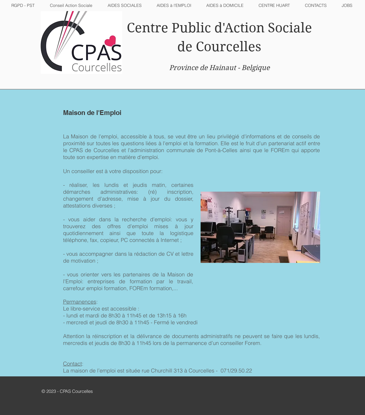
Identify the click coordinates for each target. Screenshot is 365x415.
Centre (147, 28)
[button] (124, 5)
